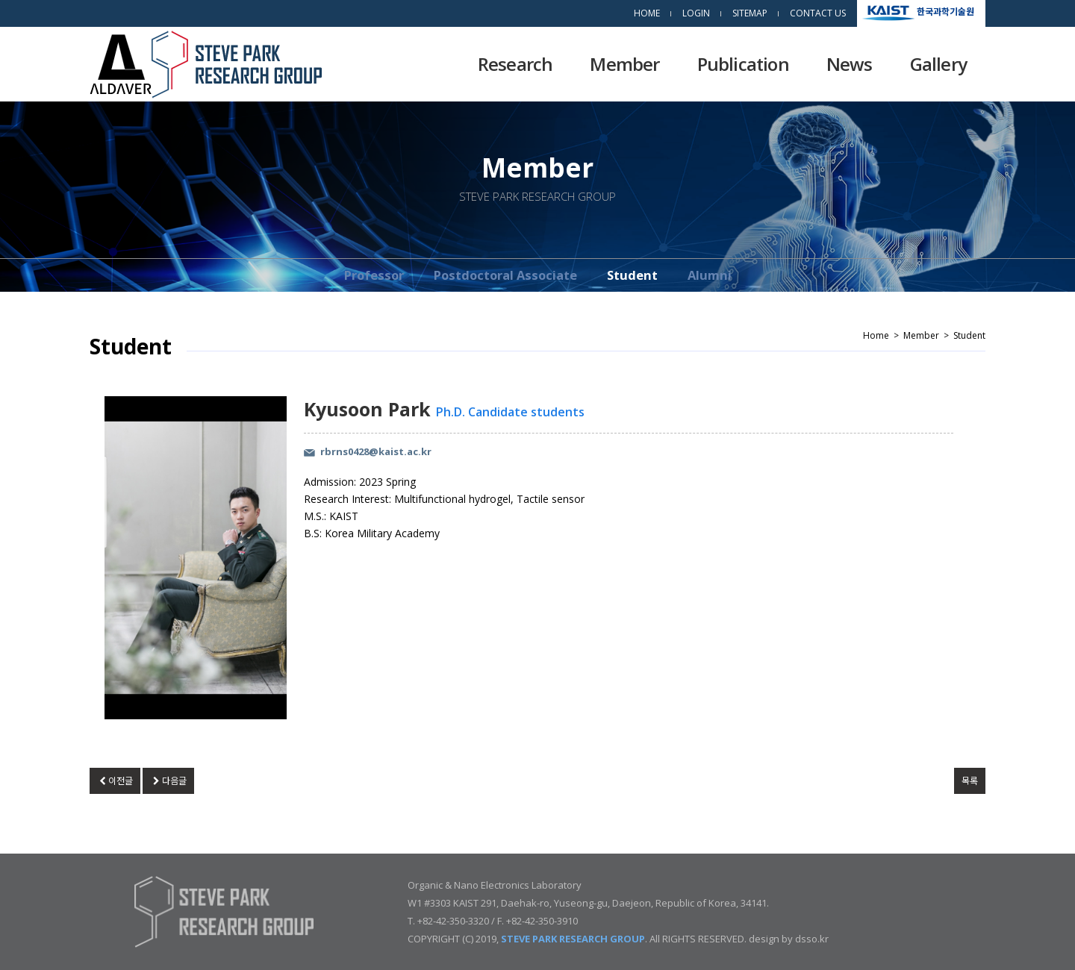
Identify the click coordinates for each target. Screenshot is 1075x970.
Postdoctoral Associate (505, 275)
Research (515, 63)
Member (624, 63)
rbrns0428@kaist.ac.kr (375, 451)
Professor (374, 275)
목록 (970, 781)
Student (632, 275)
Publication (743, 63)
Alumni (710, 275)
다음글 (168, 781)
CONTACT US (818, 13)
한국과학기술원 (945, 10)
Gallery (938, 63)
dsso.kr (812, 938)
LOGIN (696, 13)
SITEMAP (749, 13)
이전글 (115, 781)
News (849, 63)
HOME (647, 13)
